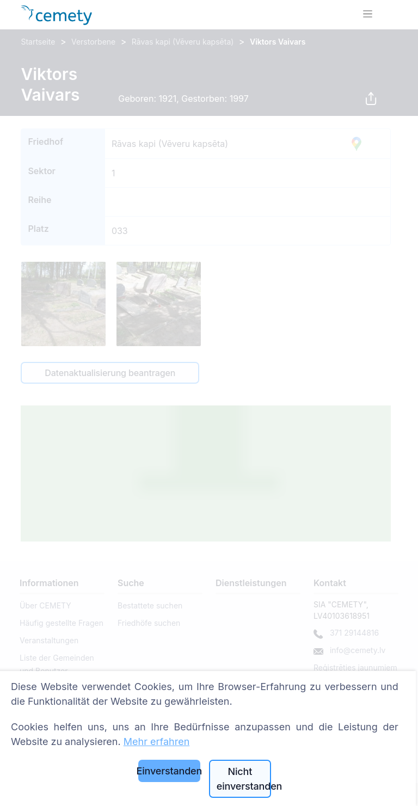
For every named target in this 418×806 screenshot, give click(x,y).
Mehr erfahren (157, 741)
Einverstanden (169, 771)
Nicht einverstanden (244, 779)
